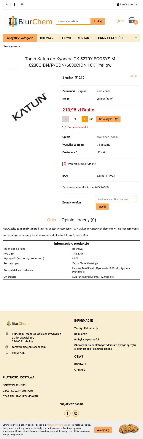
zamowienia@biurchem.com (29, 346)
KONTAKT (84, 38)
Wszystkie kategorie (20, 38)
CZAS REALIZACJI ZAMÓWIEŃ (20, 396)
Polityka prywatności (86, 339)
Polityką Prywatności (57, 425)
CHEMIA (47, 38)
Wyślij (102, 206)
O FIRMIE (65, 38)
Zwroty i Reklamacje (86, 328)
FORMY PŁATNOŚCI (109, 38)
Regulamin (80, 333)
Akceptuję (103, 429)
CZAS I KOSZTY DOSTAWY (18, 390)
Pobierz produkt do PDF (79, 164)
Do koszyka (108, 119)
